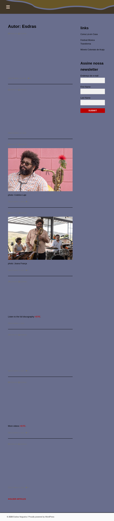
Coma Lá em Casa (89, 34)
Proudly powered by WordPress (41, 517)
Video (11, 33)
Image (11, 144)
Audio (11, 282)
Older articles (17, 499)
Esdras (22, 33)
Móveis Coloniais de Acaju (92, 49)
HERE (37, 317)
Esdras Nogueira (20, 517)
